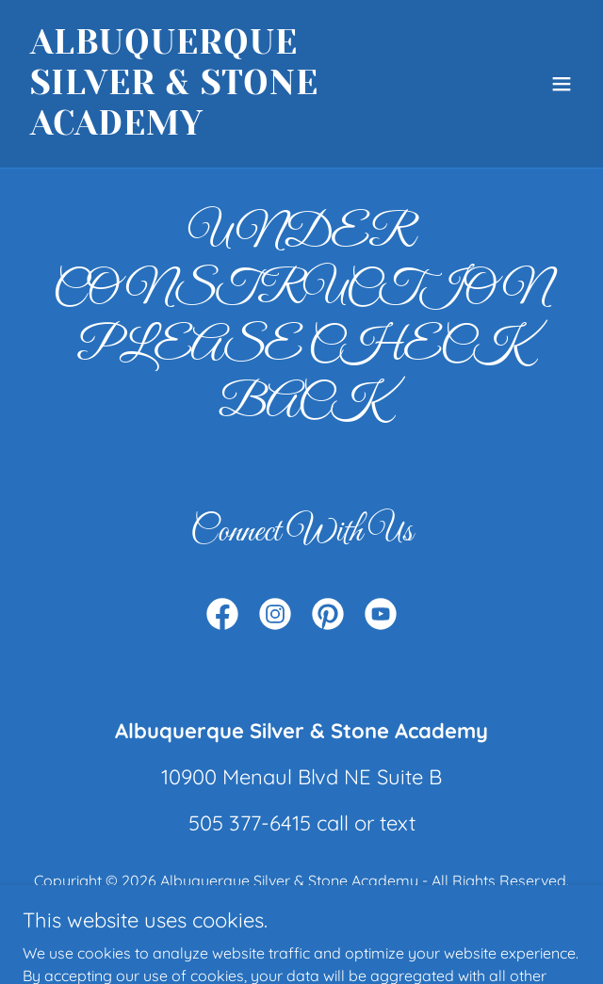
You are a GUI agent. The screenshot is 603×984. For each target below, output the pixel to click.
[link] (217, 129)
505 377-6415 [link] (249, 823)
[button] (561, 84)
